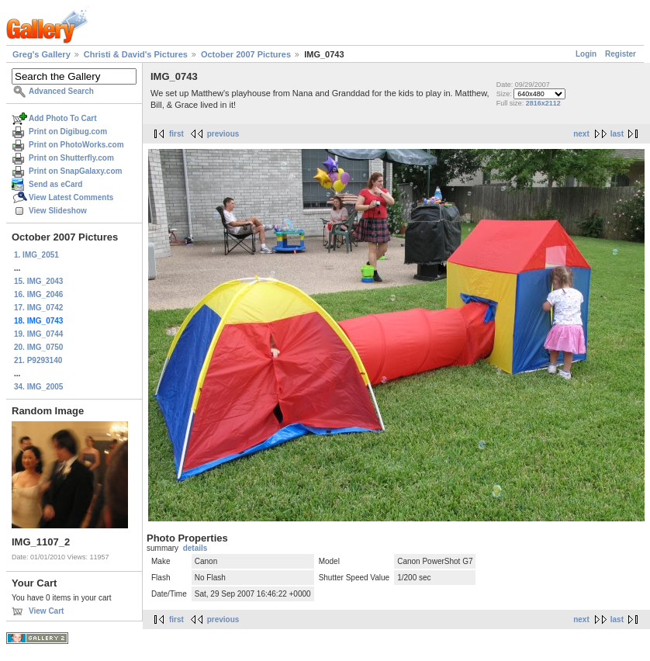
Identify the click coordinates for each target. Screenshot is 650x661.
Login (586, 54)
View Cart (46, 611)
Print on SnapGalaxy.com (75, 171)
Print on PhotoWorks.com (76, 144)
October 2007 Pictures (246, 54)
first (176, 134)
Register (620, 54)
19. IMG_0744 (38, 334)
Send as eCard (55, 184)
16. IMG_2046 (38, 294)
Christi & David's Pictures (136, 54)
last (617, 134)
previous (223, 134)
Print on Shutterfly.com (71, 158)
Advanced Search (61, 91)
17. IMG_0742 (38, 307)
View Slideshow (58, 210)
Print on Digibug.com (68, 131)
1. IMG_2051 (36, 255)
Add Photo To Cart (63, 118)
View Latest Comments (71, 197)
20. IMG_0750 (38, 347)
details (195, 548)
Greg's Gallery (41, 54)
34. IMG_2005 (38, 386)
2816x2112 (543, 103)
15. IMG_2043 (38, 281)
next (581, 134)
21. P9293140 (38, 360)
